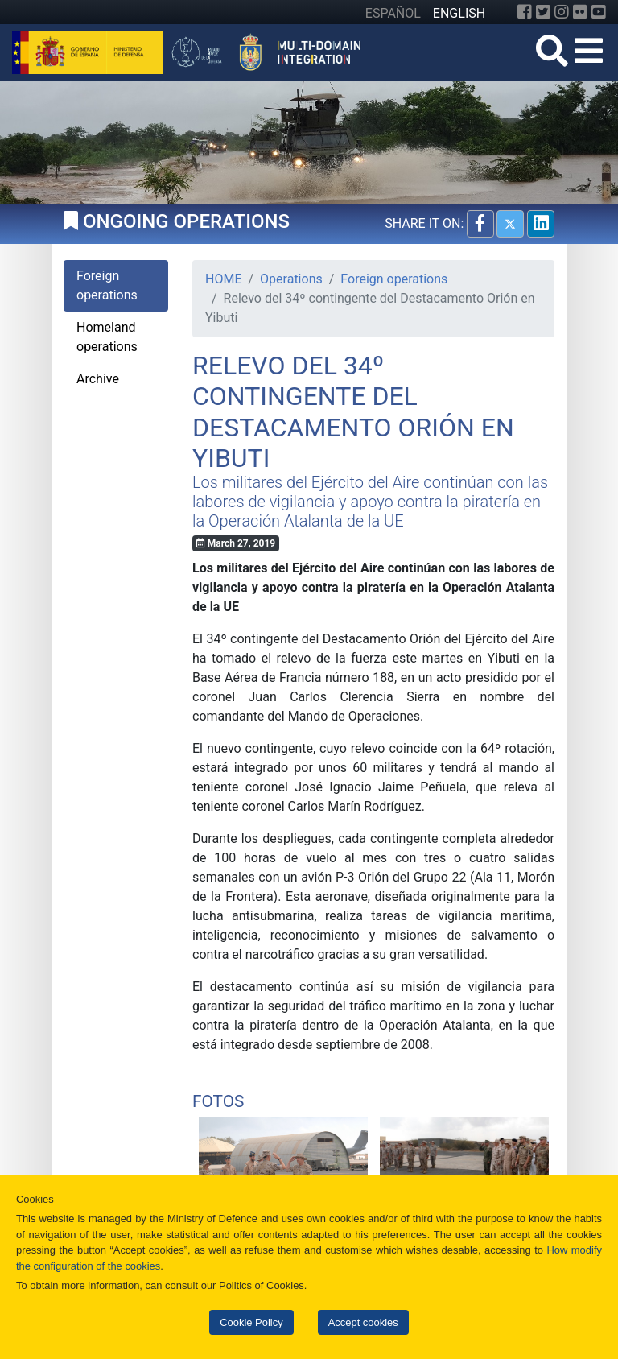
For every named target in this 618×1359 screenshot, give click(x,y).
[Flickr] (580, 12)
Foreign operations (393, 279)
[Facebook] (524, 12)
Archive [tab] (97, 378)
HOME (223, 279)
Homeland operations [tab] (107, 337)
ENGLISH (459, 13)
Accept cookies (363, 1322)
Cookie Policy (251, 1322)
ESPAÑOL (393, 13)
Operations (291, 279)
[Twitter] (543, 12)
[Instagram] (561, 12)
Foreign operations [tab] (107, 285)
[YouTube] (598, 12)
